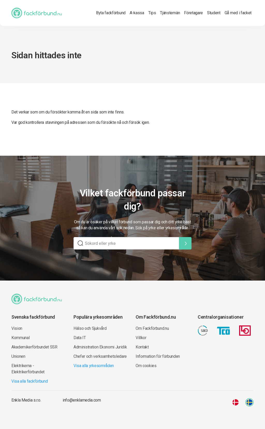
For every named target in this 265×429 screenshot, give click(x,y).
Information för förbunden (158, 356)
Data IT (79, 337)
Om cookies (146, 365)
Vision (16, 328)
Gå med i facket (238, 12)
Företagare (193, 12)
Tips (152, 12)
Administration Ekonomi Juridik (100, 347)
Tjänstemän (170, 12)
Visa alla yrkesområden (93, 365)
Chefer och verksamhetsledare (100, 356)
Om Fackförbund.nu (152, 328)
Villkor (141, 337)
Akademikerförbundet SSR (34, 347)
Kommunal (20, 337)
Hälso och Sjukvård (89, 328)
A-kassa (137, 12)
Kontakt (142, 347)
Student (213, 12)
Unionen (18, 356)
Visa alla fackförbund (29, 381)
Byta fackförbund (111, 12)
